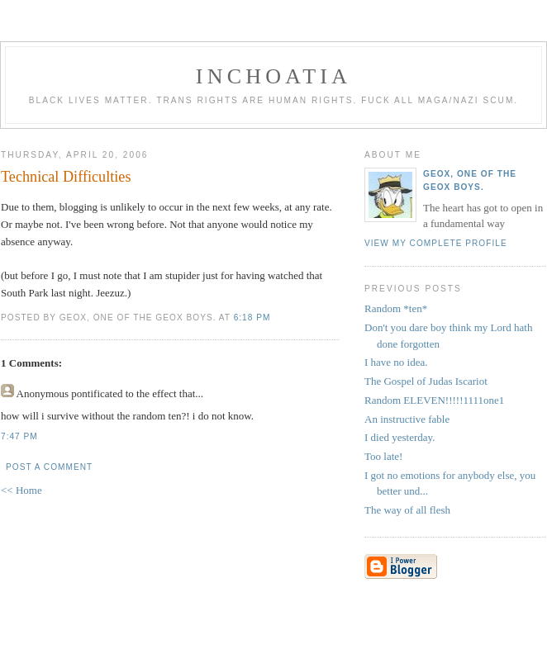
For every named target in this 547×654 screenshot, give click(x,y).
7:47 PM (19, 436)
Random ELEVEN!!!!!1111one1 (434, 400)
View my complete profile (435, 243)
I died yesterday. (399, 437)
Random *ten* (395, 308)
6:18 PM (252, 317)
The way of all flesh (407, 510)
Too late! (383, 456)
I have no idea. (396, 362)
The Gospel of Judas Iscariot (426, 381)
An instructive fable (406, 419)
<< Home (21, 490)
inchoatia (273, 76)
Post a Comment (49, 467)
